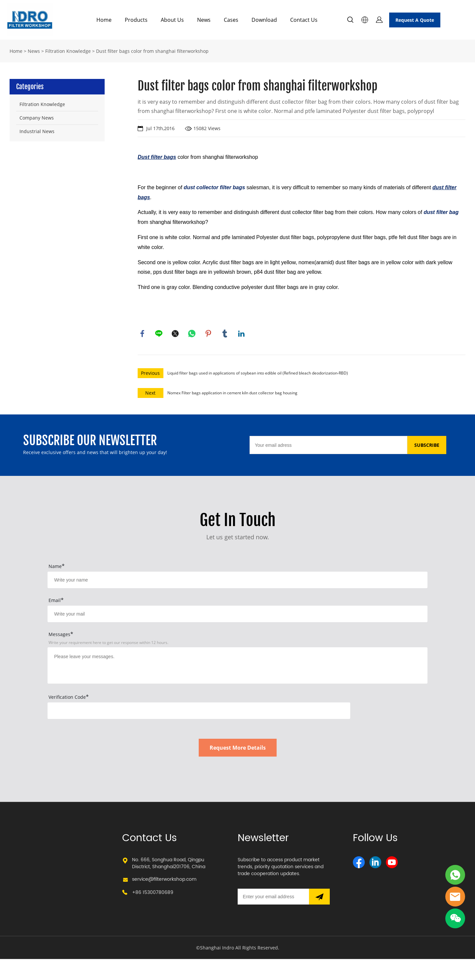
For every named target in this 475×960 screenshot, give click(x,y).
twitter (176, 334)
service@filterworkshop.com (164, 880)
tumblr (225, 334)
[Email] (328, 446)
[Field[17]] (237, 615)
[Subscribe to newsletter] (319, 898)
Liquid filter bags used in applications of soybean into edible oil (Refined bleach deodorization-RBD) (257, 373)
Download (264, 19)
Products (136, 19)
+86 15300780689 (152, 893)
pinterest (209, 334)
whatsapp (192, 334)
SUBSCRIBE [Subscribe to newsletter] (426, 446)
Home (104, 19)
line (159, 334)
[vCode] (199, 711)
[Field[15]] (237, 581)
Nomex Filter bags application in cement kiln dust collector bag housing (232, 393)
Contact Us (304, 19)
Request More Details (238, 748)
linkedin (242, 334)
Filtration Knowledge (68, 51)
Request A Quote (414, 20)
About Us (172, 19)
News (204, 19)
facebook (143, 334)
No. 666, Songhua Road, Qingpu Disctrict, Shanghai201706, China (168, 864)
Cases (231, 19)
